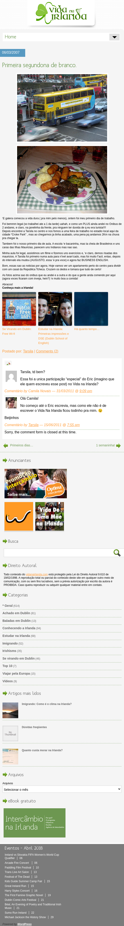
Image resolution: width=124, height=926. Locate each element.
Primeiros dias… (21, 445)
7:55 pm (73, 425)
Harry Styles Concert (21, 890)
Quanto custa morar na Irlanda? (42, 750)
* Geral (7, 605)
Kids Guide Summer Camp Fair (27, 881)
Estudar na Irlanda (16, 636)
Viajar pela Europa (16, 673)
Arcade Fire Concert (21, 862)
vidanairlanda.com (37, 574)
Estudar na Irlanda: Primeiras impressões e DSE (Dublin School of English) (53, 336)
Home (10, 37)
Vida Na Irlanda (62, 14)
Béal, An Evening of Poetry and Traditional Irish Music (33, 906)
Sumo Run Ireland (19, 912)
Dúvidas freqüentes (34, 727)
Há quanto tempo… (87, 329)
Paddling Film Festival (22, 867)
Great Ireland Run (19, 886)
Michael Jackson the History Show (29, 917)
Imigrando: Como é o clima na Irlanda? (47, 704)
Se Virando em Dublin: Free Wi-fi (17, 331)
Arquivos (7, 783)
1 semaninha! (105, 445)
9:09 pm (85, 391)
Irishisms (9, 651)
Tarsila (28, 351)
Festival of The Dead (21, 876)
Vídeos (7, 681)
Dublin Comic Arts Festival (24, 900)
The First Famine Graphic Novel (28, 895)
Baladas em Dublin (16, 621)
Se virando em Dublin (18, 658)
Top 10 (7, 666)
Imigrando (10, 643)
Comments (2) (47, 351)
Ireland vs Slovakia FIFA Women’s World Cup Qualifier (32, 856)
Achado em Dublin (16, 613)
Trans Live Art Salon (21, 872)
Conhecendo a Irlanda (18, 628)
